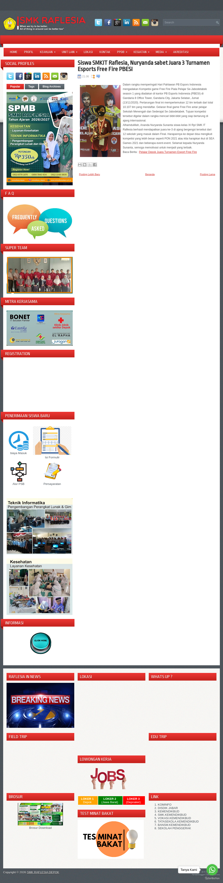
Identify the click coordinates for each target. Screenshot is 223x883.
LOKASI (88, 52)
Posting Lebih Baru (89, 174)
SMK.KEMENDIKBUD (172, 814)
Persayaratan (52, 482)
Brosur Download (40, 826)
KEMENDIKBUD (168, 811)
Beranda (150, 174)
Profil (28, 52)
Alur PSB (18, 482)
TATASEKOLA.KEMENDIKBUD (178, 821)
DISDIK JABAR (168, 808)
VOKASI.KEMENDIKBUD (174, 818)
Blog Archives (52, 86)
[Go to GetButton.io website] (212, 878)
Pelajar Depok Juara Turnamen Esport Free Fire (168, 152)
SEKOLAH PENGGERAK (174, 828)
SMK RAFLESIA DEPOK (43, 872)
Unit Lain (71, 50)
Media (163, 50)
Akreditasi (180, 52)
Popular (15, 86)
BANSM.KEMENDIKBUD (174, 825)
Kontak (105, 52)
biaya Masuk (18, 451)
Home (13, 52)
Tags (31, 86)
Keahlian (49, 50)
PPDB (123, 50)
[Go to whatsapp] (212, 869)
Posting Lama (207, 174)
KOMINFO (165, 804)
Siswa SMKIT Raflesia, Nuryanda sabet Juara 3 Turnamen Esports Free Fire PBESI (144, 66)
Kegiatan (143, 50)
